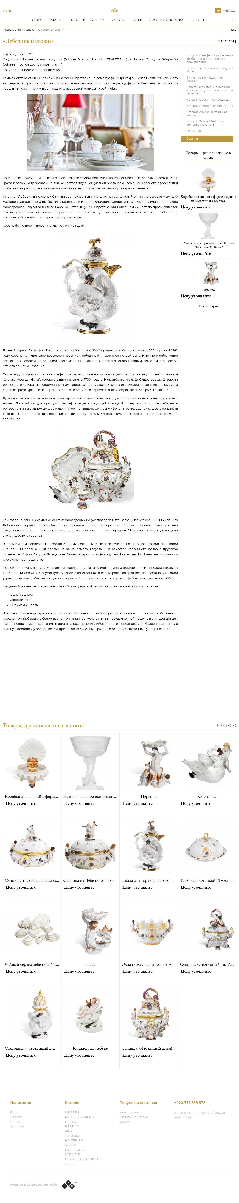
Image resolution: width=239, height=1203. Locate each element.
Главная (8, 47)
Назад (232, 47)
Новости (77, 36)
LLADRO (71, 1121)
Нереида (148, 813)
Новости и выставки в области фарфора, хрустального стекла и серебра (209, 107)
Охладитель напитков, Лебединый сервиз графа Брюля (149, 981)
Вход (230, 19)
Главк (90, 981)
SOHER (70, 1145)
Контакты (198, 36)
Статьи (136, 36)
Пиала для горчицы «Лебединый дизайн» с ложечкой (149, 897)
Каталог (56, 36)
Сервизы (30, 47)
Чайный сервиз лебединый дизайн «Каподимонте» (32, 981)
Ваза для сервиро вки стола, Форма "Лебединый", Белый (90, 813)
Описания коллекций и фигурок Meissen (209, 87)
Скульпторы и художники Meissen (204, 96)
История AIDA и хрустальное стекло (206, 130)
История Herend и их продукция (209, 122)
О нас (37, 36)
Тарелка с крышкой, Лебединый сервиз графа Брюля (207, 897)
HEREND (72, 1126)
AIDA (68, 1131)
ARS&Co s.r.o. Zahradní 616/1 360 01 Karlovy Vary (199, 1115)
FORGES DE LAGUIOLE (82, 1159)
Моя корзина (130, 1112)
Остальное (194, 147)
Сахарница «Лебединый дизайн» (32, 1065)
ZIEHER (71, 1163)
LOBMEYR (72, 1154)
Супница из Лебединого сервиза (90, 897)
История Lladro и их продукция (208, 116)
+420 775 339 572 (189, 1103)
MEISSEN (72, 1112)
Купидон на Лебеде (90, 1065)
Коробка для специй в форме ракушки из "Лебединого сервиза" (32, 813)
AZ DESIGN (73, 1135)
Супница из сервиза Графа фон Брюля (32, 897)
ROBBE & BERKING (79, 1117)
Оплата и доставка (166, 36)
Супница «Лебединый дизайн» (207, 981)
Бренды (117, 36)
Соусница (207, 813)
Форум (98, 36)
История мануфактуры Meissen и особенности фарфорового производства (209, 75)
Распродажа (74, 1149)
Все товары (208, 323)
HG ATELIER (74, 1140)
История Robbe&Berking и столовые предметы (205, 140)
